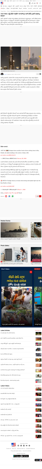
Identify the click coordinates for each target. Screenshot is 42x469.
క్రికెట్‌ (14, 6)
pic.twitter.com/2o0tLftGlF (7, 185)
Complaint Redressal (30, 447)
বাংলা (17, 0)
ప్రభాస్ (40, 8)
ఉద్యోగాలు (3, 8)
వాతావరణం (25, 8)
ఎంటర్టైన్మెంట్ (10, 6)
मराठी (11, 0)
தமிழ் (24, 0)
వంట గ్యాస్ (30, 8)
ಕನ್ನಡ (8, 0)
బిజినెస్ (32, 6)
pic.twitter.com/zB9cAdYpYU (8, 154)
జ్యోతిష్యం (8, 8)
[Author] (2, 74)
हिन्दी (5, 0)
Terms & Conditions (27, 450)
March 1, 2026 (21, 188)
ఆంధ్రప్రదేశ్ (17, 6)
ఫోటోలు (28, 6)
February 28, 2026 (21, 158)
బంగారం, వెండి (35, 8)
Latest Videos (5, 384)
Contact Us (8, 447)
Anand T (5, 74)
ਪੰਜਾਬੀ (20, 0)
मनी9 (31, 0)
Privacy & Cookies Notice (16, 450)
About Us (14, 447)
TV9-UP (34, 0)
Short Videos (5, 267)
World (8, 11)
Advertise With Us (21, 447)
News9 (2, 0)
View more (37, 268)
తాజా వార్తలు (5, 6)
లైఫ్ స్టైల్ (25, 6)
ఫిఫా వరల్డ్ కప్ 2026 (14, 8)
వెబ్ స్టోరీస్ (35, 6)
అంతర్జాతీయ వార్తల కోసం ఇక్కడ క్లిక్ (11, 191)
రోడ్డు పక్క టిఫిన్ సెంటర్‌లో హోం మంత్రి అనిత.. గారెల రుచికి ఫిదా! (13, 323)
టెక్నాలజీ (20, 8)
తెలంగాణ (21, 6)
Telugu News (3, 11)
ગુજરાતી (14, 0)
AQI (34, 3)
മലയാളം (27, 0)
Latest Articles (5, 329)
